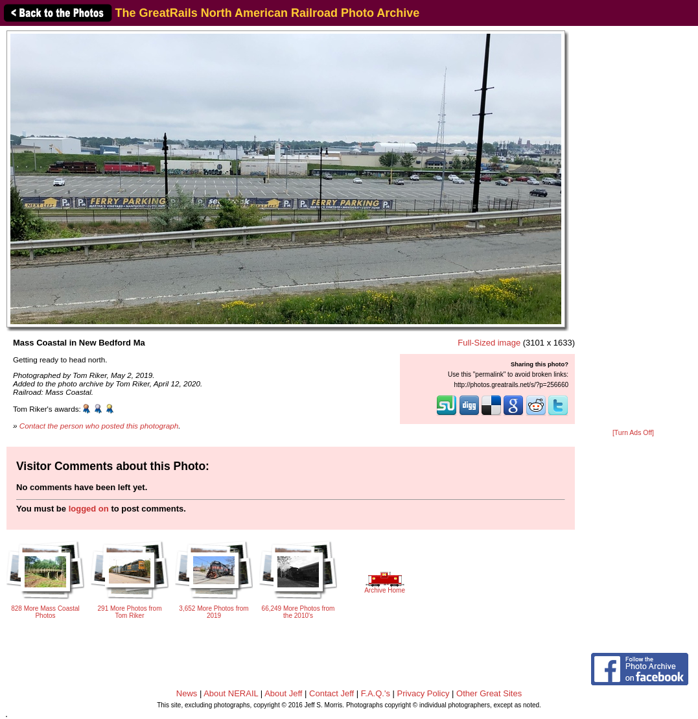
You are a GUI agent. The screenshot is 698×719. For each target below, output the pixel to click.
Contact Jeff (331, 693)
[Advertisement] (633, 228)
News (187, 693)
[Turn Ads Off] (633, 432)
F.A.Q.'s (375, 693)
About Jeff (283, 693)
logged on (89, 508)
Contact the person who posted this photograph (99, 425)
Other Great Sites (489, 693)
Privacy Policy (423, 693)
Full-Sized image (489, 343)
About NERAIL (231, 693)
